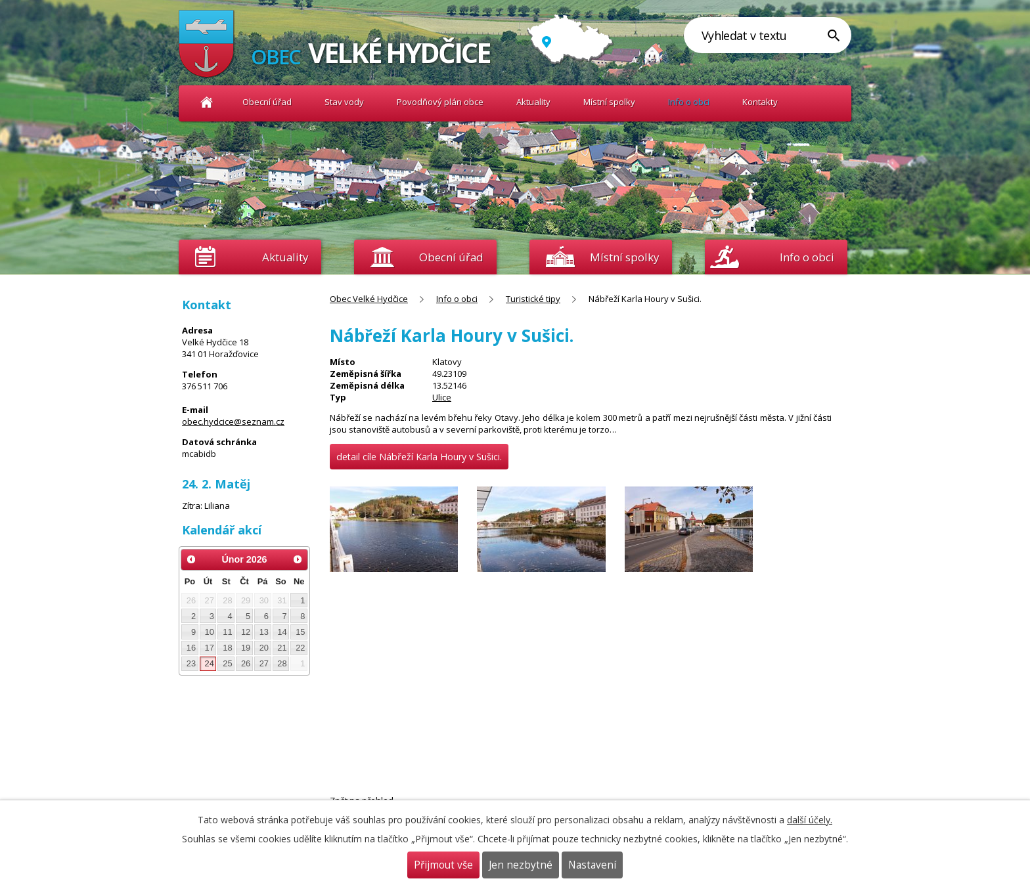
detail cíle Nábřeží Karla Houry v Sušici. (419, 456)
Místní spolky (609, 102)
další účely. (809, 819)
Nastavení (592, 865)
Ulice (441, 397)
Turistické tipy (533, 299)
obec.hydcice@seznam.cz (233, 421)
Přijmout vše (443, 865)
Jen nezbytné (520, 865)
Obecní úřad (267, 102)
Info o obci (688, 102)
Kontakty (760, 102)
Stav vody (344, 102)
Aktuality (285, 257)
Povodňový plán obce (440, 102)
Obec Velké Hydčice (206, 102)
